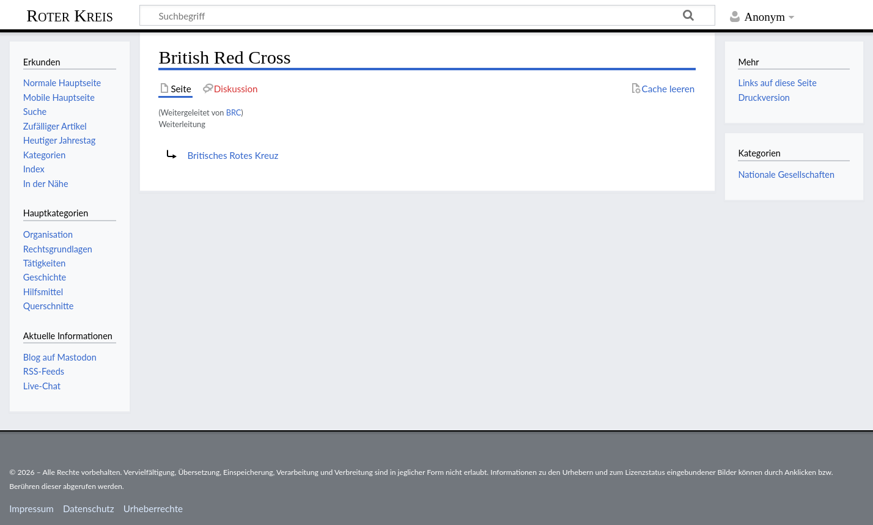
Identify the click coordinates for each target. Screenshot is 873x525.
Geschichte (44, 277)
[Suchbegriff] (427, 15)
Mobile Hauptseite (59, 97)
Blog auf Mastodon (60, 357)
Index (34, 169)
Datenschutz (88, 508)
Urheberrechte (153, 508)
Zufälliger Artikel (55, 126)
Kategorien (44, 155)
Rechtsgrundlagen (57, 249)
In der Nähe (45, 183)
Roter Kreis (69, 15)
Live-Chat (42, 386)
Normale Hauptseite (62, 83)
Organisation (48, 234)
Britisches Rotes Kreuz (232, 155)
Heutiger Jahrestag (59, 140)
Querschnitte (48, 306)
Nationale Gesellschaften (786, 174)
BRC (233, 112)
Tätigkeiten (44, 263)
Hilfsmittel (43, 292)
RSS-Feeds (43, 371)
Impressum (31, 508)
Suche (34, 111)
